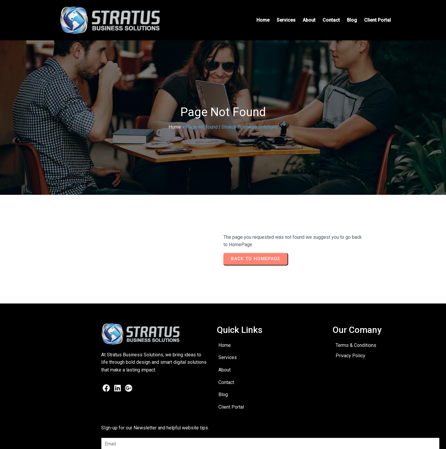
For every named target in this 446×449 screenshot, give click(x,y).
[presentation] (359, 373)
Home (175, 127)
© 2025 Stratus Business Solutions (89, 440)
